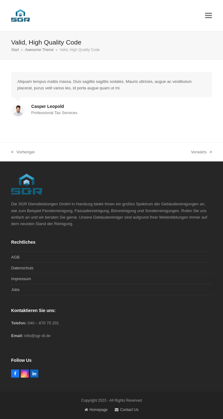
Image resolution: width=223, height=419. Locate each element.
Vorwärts (201, 152)
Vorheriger (23, 152)
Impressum (21, 278)
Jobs (15, 289)
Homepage (96, 410)
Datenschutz (22, 268)
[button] (208, 15)
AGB (15, 257)
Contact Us (126, 410)
